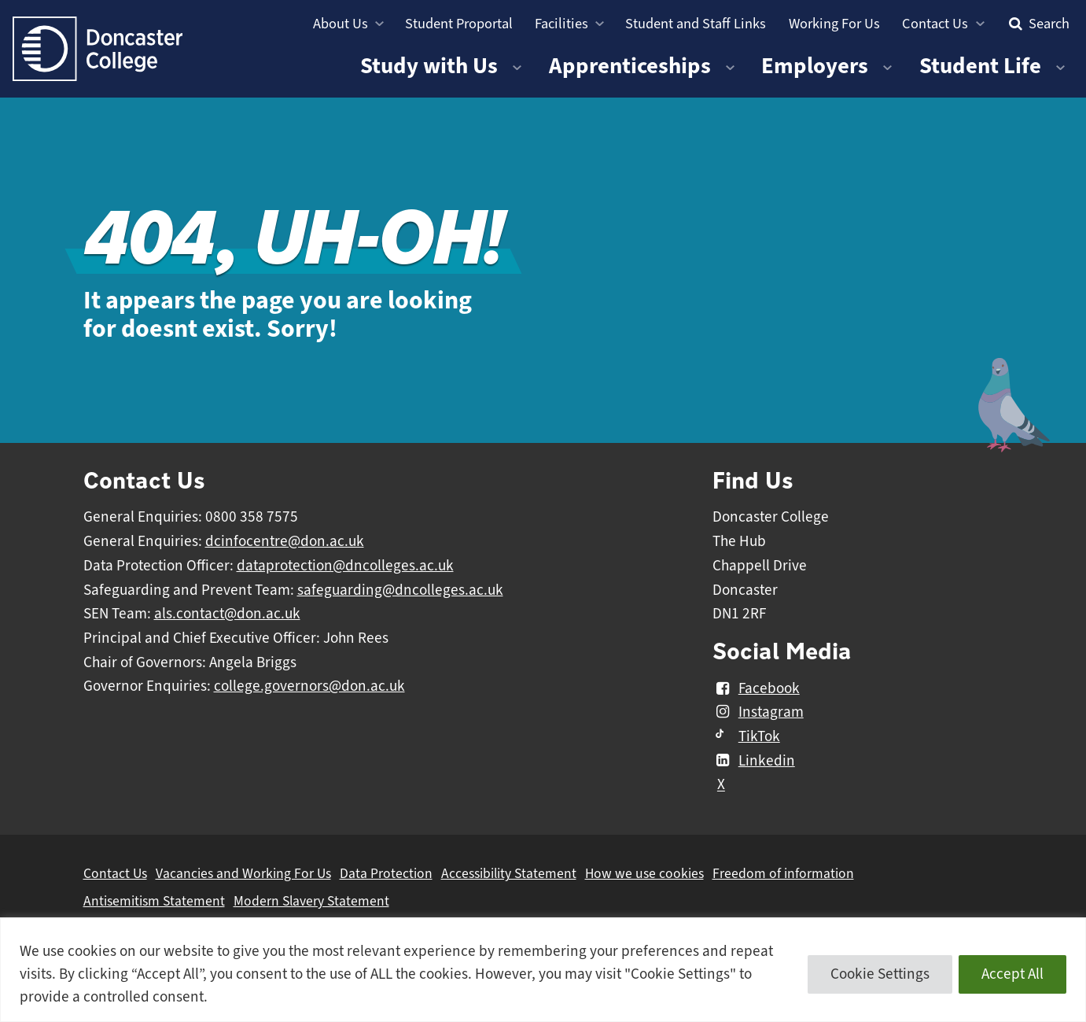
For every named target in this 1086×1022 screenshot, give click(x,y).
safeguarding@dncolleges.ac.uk (400, 590)
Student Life (980, 65)
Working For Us (834, 23)
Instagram (758, 712)
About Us (340, 23)
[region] (543, 969)
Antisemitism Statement (154, 900)
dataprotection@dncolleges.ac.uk (345, 565)
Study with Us (429, 65)
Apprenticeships (630, 65)
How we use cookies (644, 873)
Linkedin (753, 760)
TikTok (746, 736)
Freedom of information (783, 873)
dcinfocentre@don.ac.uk (284, 541)
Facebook (756, 688)
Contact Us (935, 23)
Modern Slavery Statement (311, 900)
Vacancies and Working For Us (243, 873)
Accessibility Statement (508, 873)
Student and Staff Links (695, 23)
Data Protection (386, 873)
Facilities (561, 23)
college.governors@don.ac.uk (309, 686)
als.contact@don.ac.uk (227, 613)
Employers (814, 65)
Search (1037, 23)
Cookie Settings (880, 974)
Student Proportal (459, 23)
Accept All (1012, 974)
